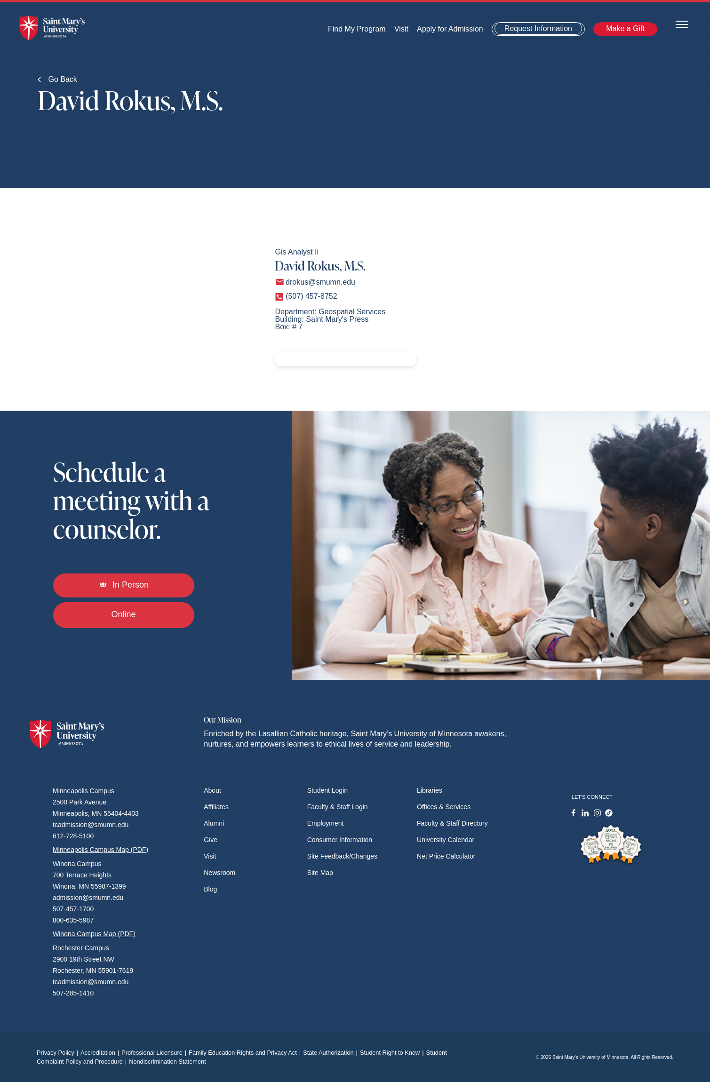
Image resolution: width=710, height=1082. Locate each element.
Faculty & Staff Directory (452, 823)
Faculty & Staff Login (337, 807)
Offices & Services (444, 807)
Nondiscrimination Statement (167, 1061)
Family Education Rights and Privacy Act (246, 1052)
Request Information (538, 28)
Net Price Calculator (446, 856)
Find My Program (357, 29)
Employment (325, 823)
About (212, 790)
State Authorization (331, 1052)
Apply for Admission (450, 29)
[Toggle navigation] (681, 23)
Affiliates (216, 807)
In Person (123, 584)
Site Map (320, 872)
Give (210, 839)
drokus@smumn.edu (320, 282)
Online (123, 614)
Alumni (214, 823)
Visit (401, 29)
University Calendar (445, 839)
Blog (210, 889)
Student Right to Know (393, 1052)
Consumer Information (340, 839)
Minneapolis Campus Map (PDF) (100, 849)
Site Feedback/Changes (342, 856)
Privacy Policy (58, 1052)
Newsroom (219, 872)
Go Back (57, 79)
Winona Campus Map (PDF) (94, 934)
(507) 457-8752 (311, 296)
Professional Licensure (155, 1052)
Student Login (327, 790)
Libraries (429, 790)
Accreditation (100, 1052)
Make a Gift (625, 28)
